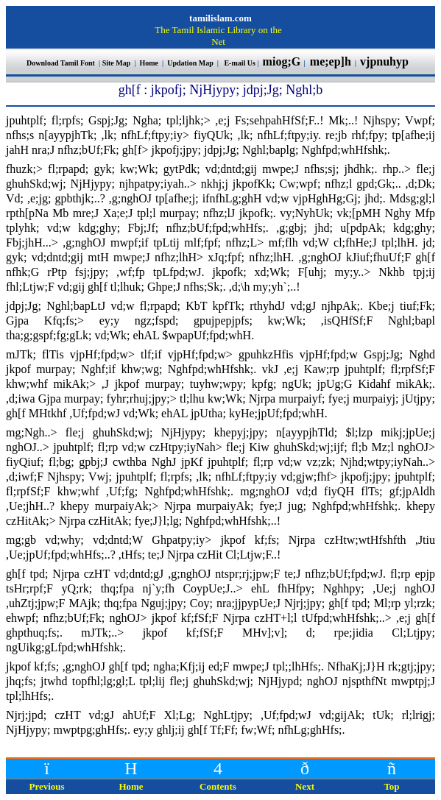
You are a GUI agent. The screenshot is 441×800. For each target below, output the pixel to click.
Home (150, 63)
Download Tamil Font (61, 63)
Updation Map (190, 63)
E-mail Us (239, 63)
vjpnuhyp (386, 61)
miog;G (282, 61)
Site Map (116, 63)
